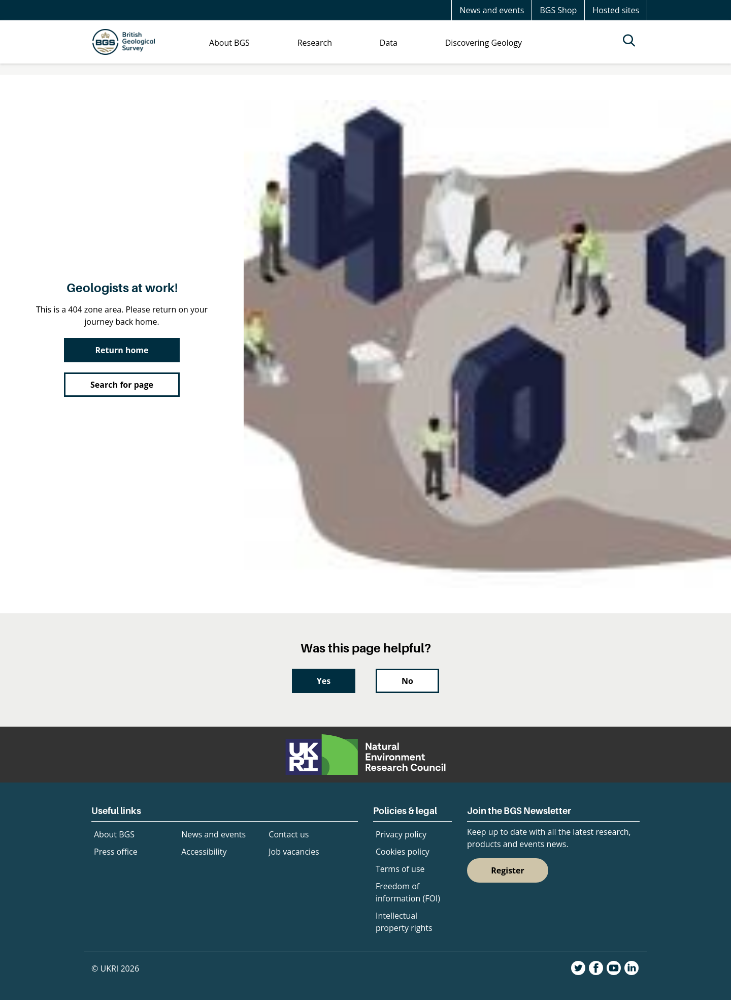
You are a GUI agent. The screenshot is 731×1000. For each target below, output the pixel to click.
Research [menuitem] (314, 42)
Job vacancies (294, 851)
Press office (116, 851)
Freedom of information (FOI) (408, 892)
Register (507, 870)
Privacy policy (401, 834)
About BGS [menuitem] (229, 42)
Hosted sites (615, 10)
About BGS (114, 834)
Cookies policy (402, 851)
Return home (122, 350)
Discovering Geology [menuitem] (483, 42)
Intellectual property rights (404, 921)
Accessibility (203, 851)
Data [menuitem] (388, 42)
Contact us (289, 834)
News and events (491, 10)
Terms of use (400, 868)
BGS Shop (558, 10)
